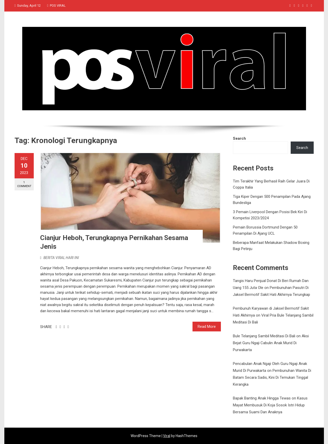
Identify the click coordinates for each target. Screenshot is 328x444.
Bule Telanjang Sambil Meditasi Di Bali (264, 336)
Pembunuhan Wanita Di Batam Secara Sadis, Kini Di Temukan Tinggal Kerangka (272, 377)
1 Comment (24, 184)
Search (239, 138)
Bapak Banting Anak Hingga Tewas (262, 398)
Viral (166, 436)
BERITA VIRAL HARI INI (61, 258)
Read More (207, 326)
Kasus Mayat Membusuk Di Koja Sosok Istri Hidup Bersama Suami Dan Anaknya (270, 405)
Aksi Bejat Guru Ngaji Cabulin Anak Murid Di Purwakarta (271, 343)
